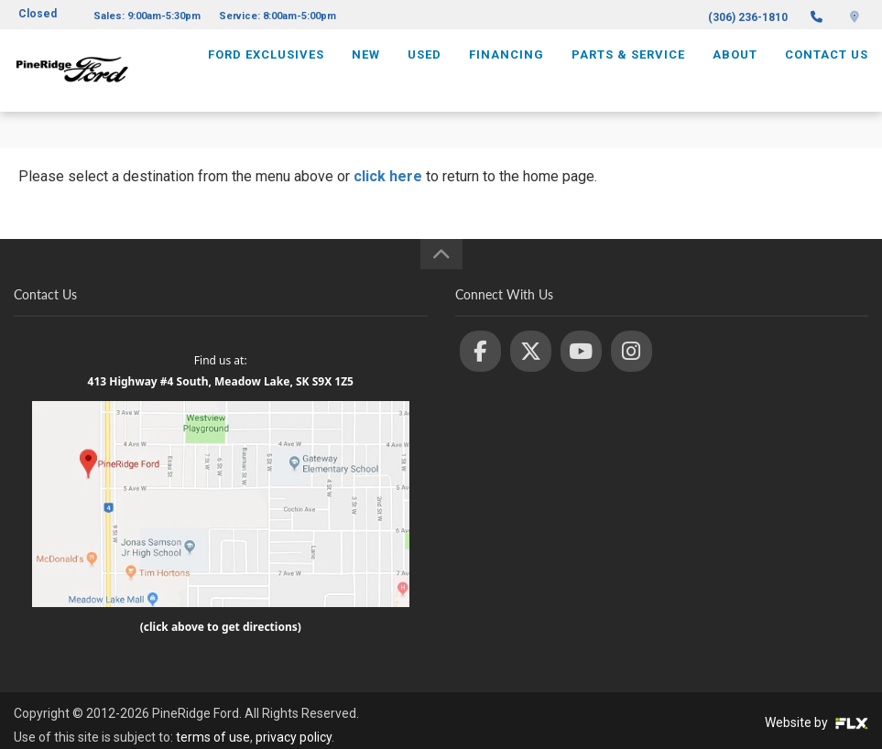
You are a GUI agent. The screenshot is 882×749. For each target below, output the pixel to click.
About (735, 70)
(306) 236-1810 (748, 17)
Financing (506, 70)
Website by (816, 722)
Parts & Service (628, 70)
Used (424, 70)
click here (388, 176)
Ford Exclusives (266, 70)
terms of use (213, 737)
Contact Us (826, 70)
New (366, 70)
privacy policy (294, 737)
